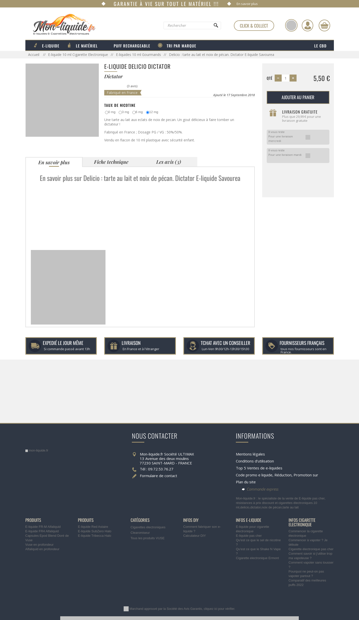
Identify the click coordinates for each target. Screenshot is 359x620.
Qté (269, 78)
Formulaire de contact (158, 475)
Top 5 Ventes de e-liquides (259, 467)
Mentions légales (250, 454)
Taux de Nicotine (120, 105)
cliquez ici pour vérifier (219, 609)
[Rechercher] (215, 27)
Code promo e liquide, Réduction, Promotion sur (277, 474)
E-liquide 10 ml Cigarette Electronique (78, 54)
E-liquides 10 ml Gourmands (138, 54)
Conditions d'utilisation (255, 460)
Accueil (34, 54)
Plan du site (246, 481)
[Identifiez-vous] (307, 25)
